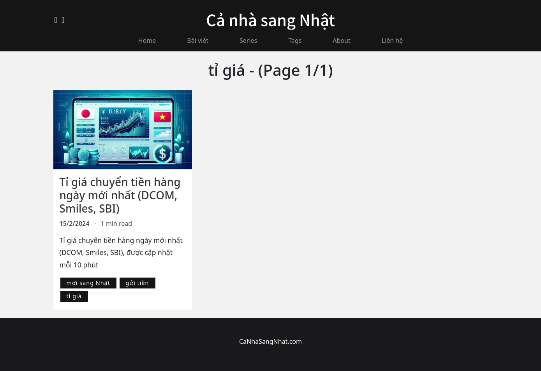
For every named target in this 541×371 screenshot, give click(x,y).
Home (147, 40)
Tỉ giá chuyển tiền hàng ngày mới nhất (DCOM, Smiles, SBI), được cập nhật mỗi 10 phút (121, 252)
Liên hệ (392, 40)
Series (248, 40)
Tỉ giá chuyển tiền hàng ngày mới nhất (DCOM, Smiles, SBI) (120, 194)
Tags (294, 40)
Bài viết (197, 40)
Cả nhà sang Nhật (270, 19)
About (341, 40)
